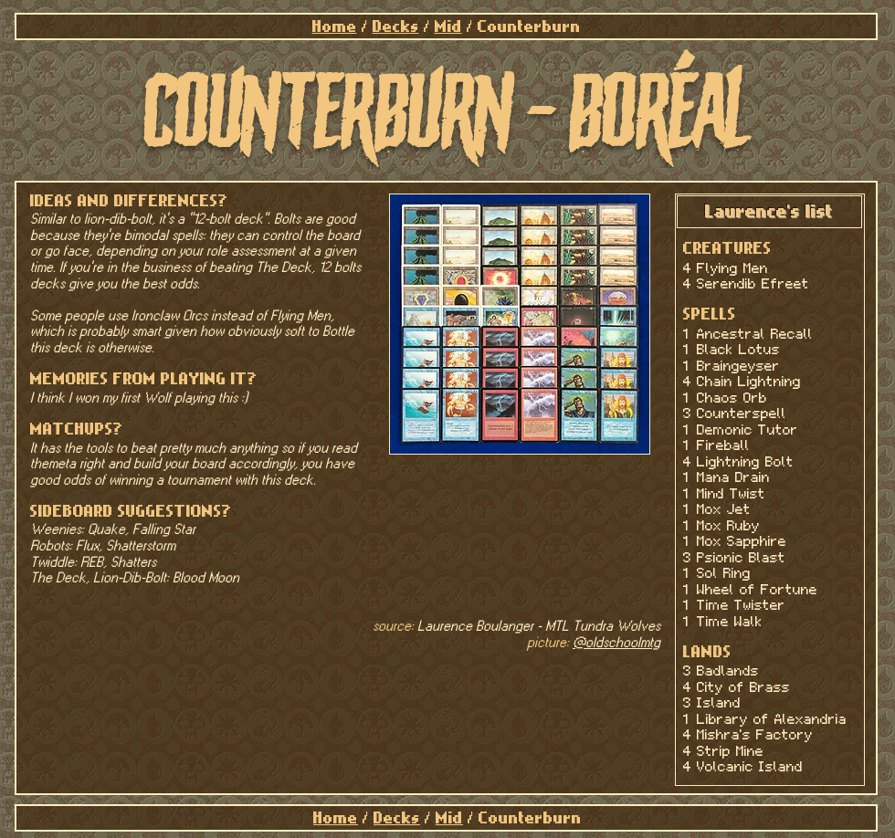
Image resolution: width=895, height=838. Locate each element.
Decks (396, 27)
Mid (448, 27)
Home (334, 27)
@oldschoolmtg (616, 642)
